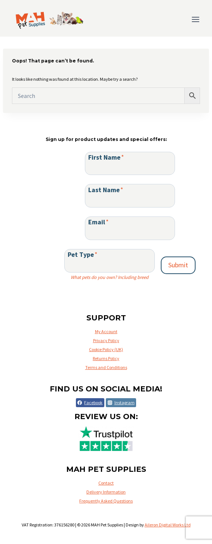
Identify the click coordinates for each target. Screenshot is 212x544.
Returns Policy (106, 358)
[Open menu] (195, 19)
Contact (106, 483)
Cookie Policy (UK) (106, 349)
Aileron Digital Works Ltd (168, 525)
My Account (106, 331)
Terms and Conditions (106, 367)
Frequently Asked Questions (106, 501)
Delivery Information (106, 492)
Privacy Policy (106, 340)
